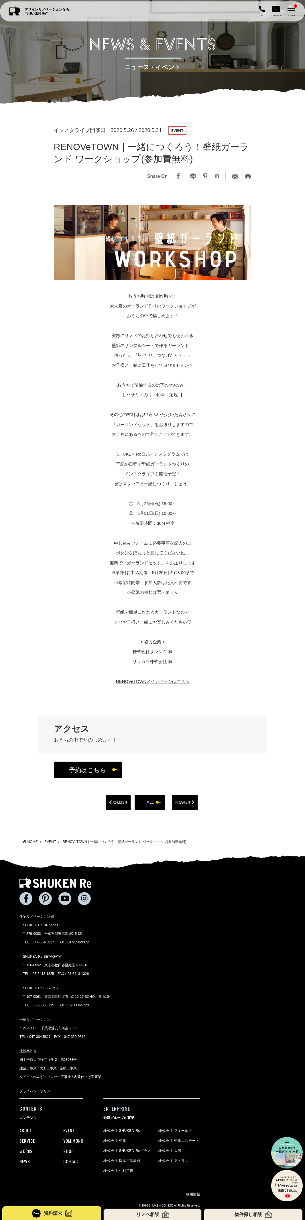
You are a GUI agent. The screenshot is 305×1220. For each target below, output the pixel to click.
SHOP (68, 1151)
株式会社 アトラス (173, 1161)
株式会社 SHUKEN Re (121, 1131)
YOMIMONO (73, 1141)
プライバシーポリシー (36, 1091)
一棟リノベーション (34, 1020)
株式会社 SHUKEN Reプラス (127, 1151)
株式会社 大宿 (169, 1151)
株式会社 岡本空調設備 (122, 1161)
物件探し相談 (253, 1214)
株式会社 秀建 (114, 1141)
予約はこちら (87, 770)
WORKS (26, 1151)
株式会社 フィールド (175, 1131)
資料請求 (52, 1213)
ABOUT (25, 1130)
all (150, 802)
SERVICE (27, 1141)
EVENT (69, 1130)
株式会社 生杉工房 (118, 1171)
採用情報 (193, 1194)
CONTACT (71, 1161)
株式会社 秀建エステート (178, 1141)
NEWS (24, 1161)
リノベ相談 (152, 1214)
